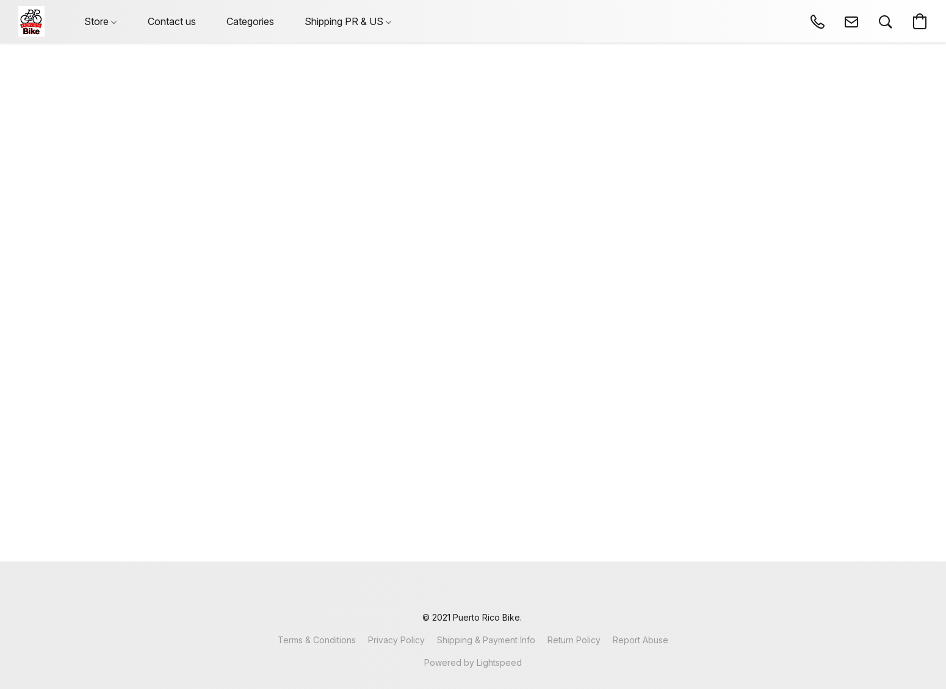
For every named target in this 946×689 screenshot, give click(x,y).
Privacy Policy (396, 640)
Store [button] (100, 21)
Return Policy (574, 640)
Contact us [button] (172, 21)
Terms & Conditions (317, 640)
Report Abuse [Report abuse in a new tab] (640, 640)
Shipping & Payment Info (486, 640)
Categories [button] (250, 21)
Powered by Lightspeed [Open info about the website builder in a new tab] (473, 662)
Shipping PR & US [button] (348, 21)
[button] (31, 21)
